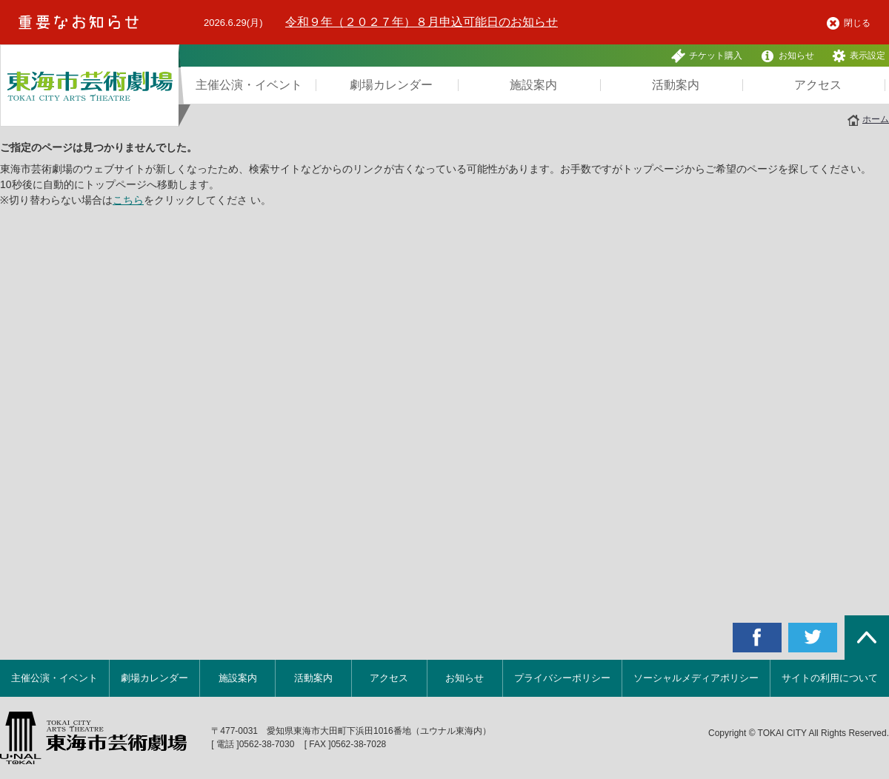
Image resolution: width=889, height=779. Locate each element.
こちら (128, 200)
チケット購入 (706, 56)
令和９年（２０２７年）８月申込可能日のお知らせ (421, 22)
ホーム (875, 119)
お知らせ (787, 56)
